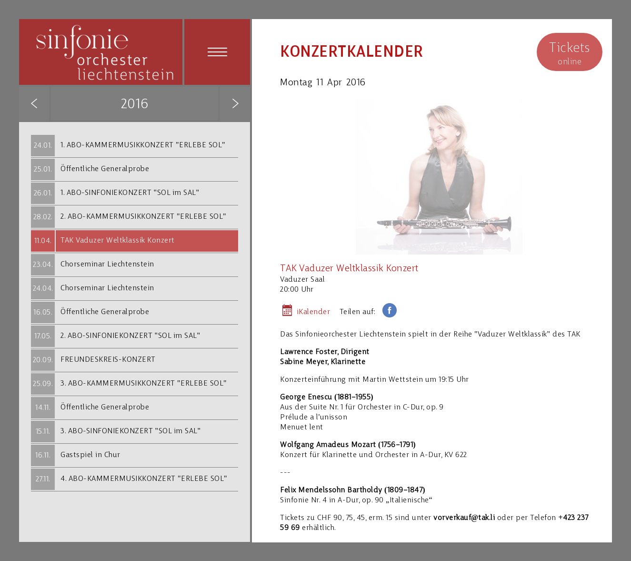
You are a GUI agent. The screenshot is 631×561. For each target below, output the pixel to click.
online (569, 53)
